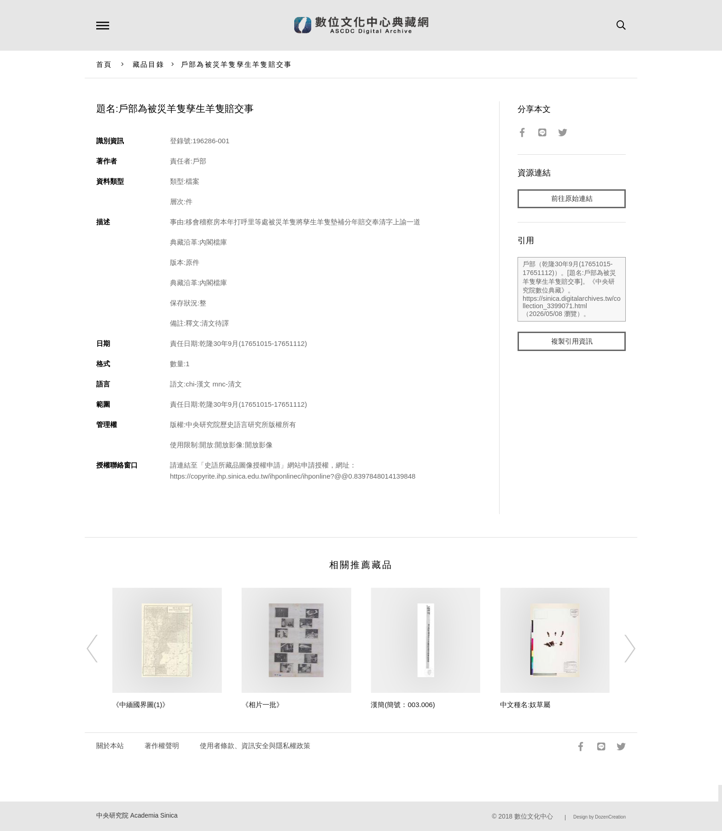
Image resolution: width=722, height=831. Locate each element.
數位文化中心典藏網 (361, 25)
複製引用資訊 (572, 341)
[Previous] (100, 649)
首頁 (104, 64)
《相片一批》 (262, 704)
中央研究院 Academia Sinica (137, 815)
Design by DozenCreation (599, 816)
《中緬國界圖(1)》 (140, 704)
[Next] (622, 649)
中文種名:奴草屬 (525, 704)
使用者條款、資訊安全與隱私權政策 (255, 745)
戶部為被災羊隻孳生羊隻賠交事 (236, 64)
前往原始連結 (572, 199)
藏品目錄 (148, 64)
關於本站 (110, 745)
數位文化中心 (533, 816)
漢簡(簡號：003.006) (403, 704)
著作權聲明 (162, 745)
